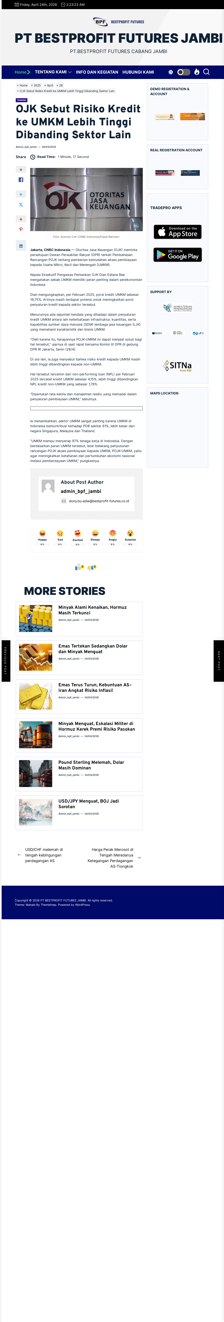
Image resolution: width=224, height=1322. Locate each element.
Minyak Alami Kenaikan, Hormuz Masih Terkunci (92, 610)
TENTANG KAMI (53, 72)
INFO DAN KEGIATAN (97, 72)
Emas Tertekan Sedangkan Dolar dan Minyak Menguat (92, 649)
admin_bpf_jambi (26, 146)
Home (23, 72)
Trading (21, 100)
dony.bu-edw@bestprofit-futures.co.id (95, 501)
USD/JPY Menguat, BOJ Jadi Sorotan (88, 804)
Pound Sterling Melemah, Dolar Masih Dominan (91, 765)
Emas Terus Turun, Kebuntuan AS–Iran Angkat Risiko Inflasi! (95, 687)
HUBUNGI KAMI (138, 72)
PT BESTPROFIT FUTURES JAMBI (119, 38)
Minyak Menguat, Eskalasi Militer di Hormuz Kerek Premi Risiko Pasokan (96, 726)
